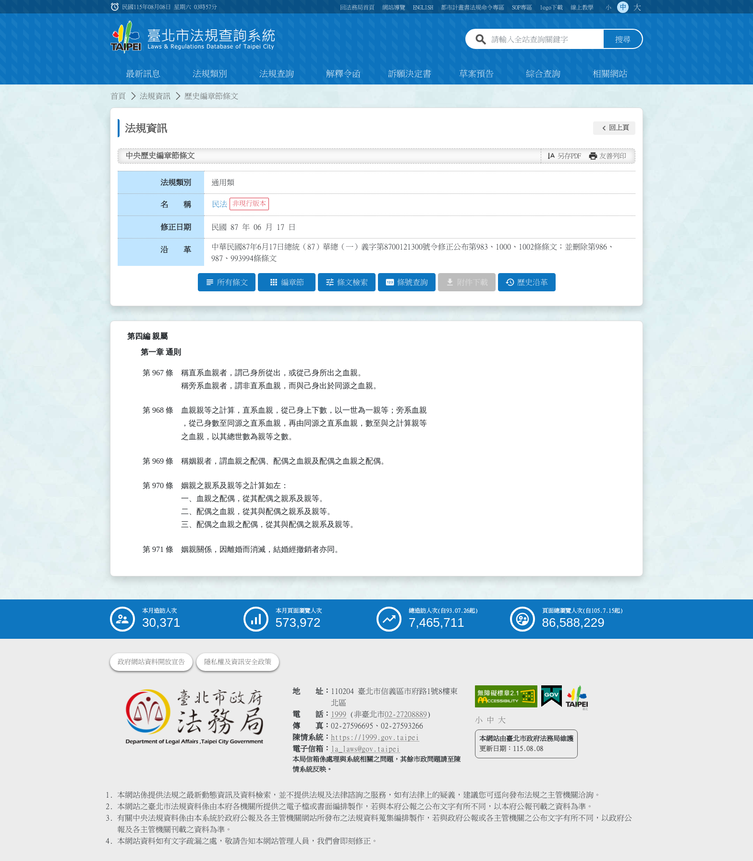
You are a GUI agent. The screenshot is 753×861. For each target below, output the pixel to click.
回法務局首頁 (357, 7)
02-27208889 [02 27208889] (406, 714)
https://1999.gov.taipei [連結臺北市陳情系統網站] (375, 737)
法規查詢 (276, 74)
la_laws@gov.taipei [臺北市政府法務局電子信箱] (365, 749)
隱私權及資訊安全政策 (237, 661)
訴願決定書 (409, 74)
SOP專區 (522, 7)
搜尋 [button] (623, 40)
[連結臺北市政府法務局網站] (194, 716)
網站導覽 (393, 7)
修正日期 (175, 227)
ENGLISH (423, 7)
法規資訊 (155, 96)
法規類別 (210, 74)
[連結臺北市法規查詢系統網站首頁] (193, 37)
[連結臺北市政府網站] (577, 697)
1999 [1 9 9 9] (338, 714)
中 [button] (622, 7)
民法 (219, 204)
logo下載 (551, 7)
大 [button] (637, 7)
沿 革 (175, 249)
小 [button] (608, 7)
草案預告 (476, 74)
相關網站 (610, 74)
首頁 (118, 96)
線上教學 (582, 7)
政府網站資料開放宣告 (151, 661)
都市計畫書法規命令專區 (472, 7)
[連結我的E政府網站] (551, 696)
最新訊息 (143, 74)
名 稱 (175, 205)
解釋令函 (343, 74)
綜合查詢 (543, 74)
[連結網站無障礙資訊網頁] (506, 696)
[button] (614, 128)
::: (6, 90)
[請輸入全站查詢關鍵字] (545, 40)
